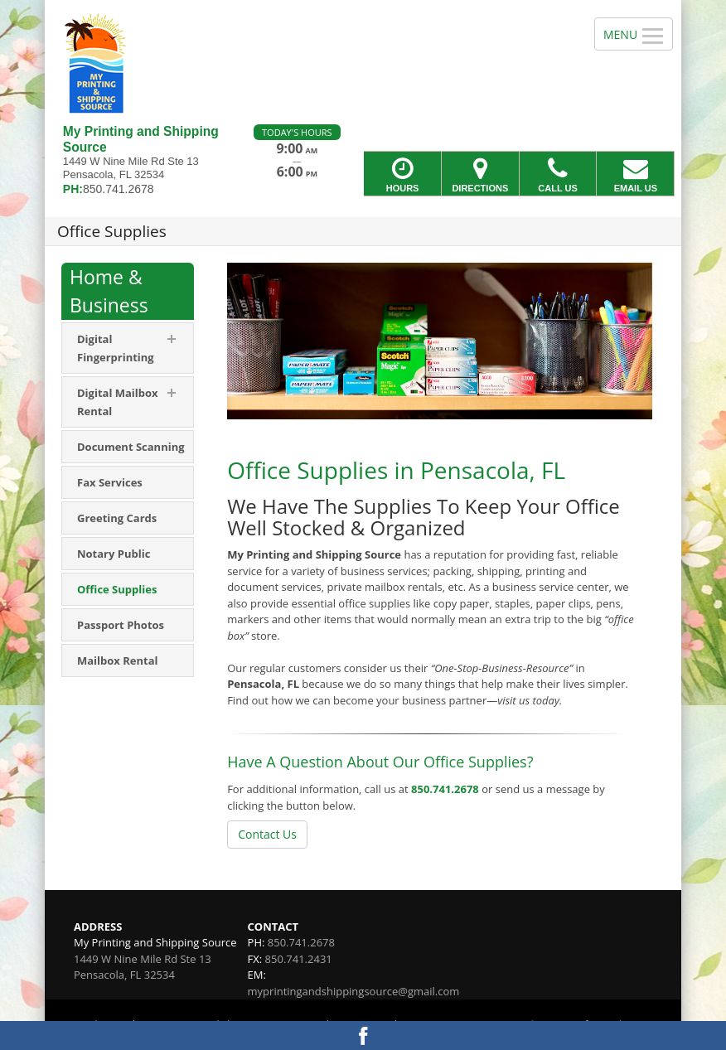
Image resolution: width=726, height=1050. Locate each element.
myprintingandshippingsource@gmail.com (354, 991)
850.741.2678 (445, 788)
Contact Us (267, 834)
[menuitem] (127, 348)
